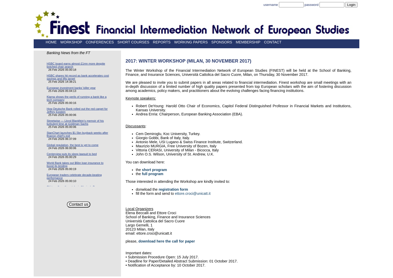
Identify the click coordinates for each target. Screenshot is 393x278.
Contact (272, 42)
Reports (161, 42)
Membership (248, 42)
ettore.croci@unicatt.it (193, 193)
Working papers (191, 42)
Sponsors (221, 42)
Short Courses (133, 42)
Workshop (71, 42)
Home (51, 42)
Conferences (100, 42)
